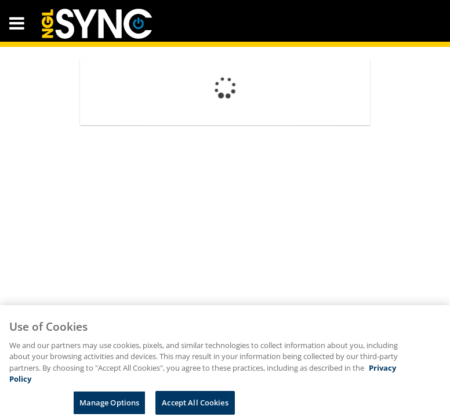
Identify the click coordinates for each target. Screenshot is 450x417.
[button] (17, 23)
